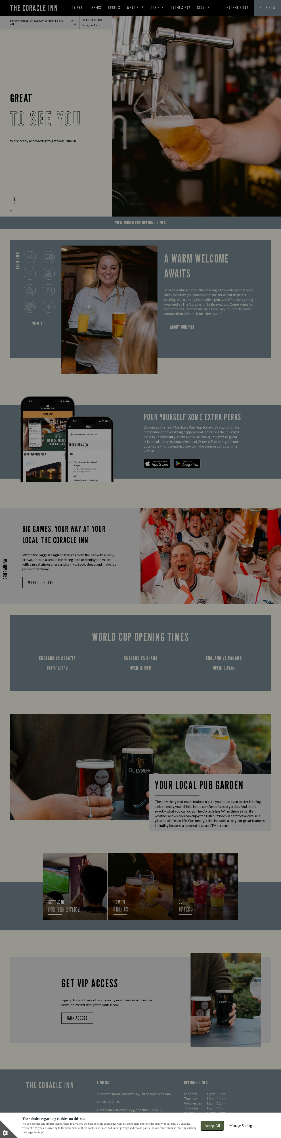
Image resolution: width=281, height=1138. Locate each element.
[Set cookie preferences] (9, 1129)
